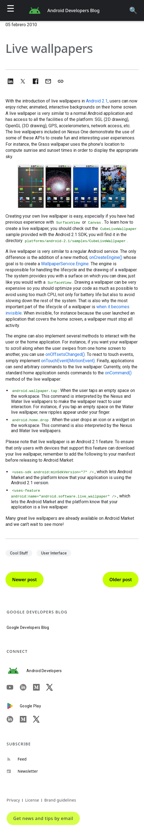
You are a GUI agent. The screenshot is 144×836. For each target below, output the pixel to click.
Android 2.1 (97, 101)
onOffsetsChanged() (65, 354)
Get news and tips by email (43, 818)
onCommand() (118, 372)
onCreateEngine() (105, 257)
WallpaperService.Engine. (65, 263)
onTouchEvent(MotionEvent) (68, 360)
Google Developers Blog (28, 627)
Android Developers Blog (73, 10)
